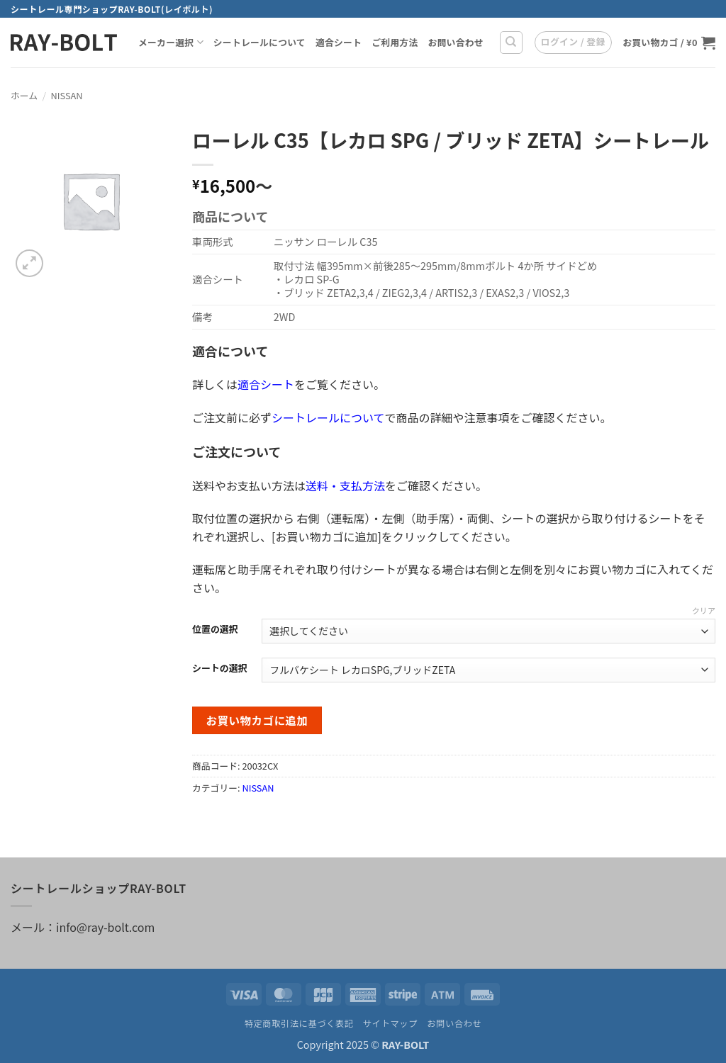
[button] (573, 42)
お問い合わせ (455, 42)
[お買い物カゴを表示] (668, 42)
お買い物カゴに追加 (257, 720)
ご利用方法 (395, 42)
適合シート (338, 42)
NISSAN (67, 95)
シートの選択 (219, 668)
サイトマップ (390, 1023)
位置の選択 (215, 629)
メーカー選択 (170, 42)
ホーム (24, 95)
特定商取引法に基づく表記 (299, 1023)
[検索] (511, 42)
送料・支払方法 (345, 485)
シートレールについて (259, 42)
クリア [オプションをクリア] (703, 610)
